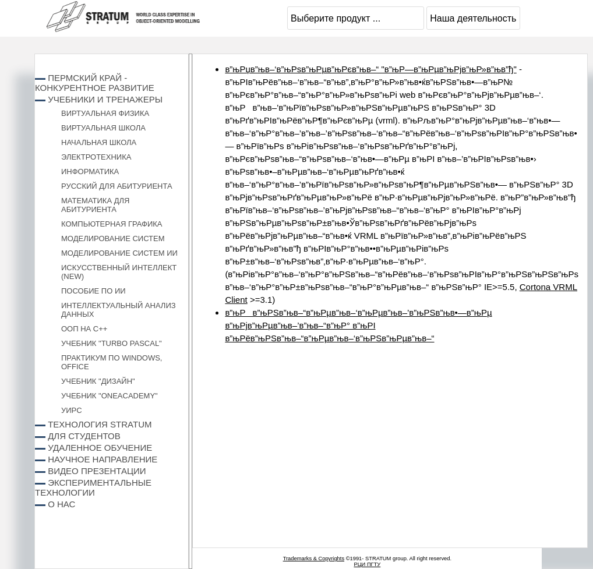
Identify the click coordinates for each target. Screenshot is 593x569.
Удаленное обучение (100, 448)
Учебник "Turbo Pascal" (111, 343)
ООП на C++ (84, 328)
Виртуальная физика (105, 113)
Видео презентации (97, 471)
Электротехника (96, 157)
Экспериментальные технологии (93, 487)
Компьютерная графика (112, 224)
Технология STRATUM (99, 424)
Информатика (90, 171)
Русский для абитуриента (116, 186)
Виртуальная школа (103, 127)
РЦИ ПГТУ (367, 564)
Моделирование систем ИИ (119, 253)
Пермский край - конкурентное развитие (94, 83)
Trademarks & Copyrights (313, 558)
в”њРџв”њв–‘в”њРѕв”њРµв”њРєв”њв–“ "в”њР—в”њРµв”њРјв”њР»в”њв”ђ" (370, 69)
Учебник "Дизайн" (98, 381)
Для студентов (84, 436)
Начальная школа (98, 142)
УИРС (71, 410)
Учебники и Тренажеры (105, 99)
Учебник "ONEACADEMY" (109, 395)
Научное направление (102, 459)
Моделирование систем (113, 238)
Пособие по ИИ (93, 291)
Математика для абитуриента (95, 205)
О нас (61, 504)
